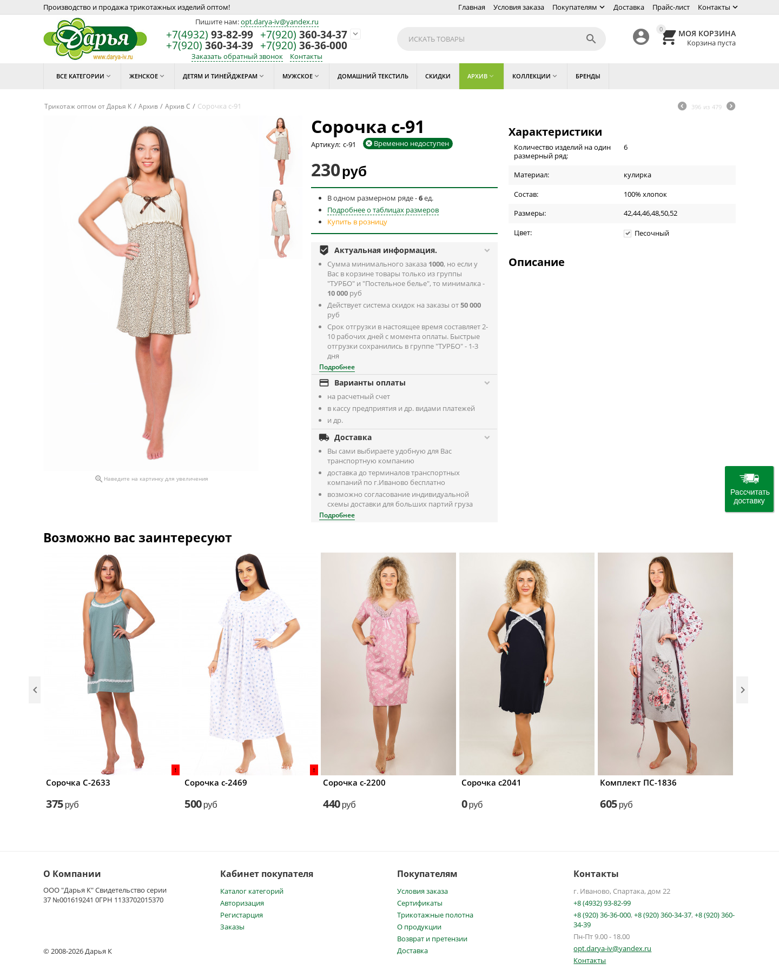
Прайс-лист (671, 7)
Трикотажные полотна (435, 915)
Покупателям (574, 7)
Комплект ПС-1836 (638, 782)
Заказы (232, 927)
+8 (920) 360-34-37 (662, 915)
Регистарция (241, 915)
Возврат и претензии (432, 938)
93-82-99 (209, 35)
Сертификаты (420, 903)
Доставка (628, 7)
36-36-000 (303, 46)
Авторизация (242, 903)
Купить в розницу (357, 222)
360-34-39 (209, 46)
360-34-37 (303, 35)
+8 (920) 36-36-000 (602, 915)
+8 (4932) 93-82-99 (602, 903)
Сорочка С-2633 (78, 782)
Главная (471, 7)
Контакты (714, 7)
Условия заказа (518, 7)
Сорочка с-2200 (354, 782)
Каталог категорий (251, 891)
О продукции (419, 927)
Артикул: (325, 144)
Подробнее (337, 366)
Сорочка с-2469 (215, 782)
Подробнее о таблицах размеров (383, 210)
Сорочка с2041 (491, 782)
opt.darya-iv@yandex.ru (280, 21)
